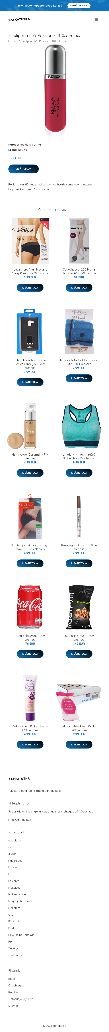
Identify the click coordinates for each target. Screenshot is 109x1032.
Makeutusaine (17, 894)
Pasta (12, 928)
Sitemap (13, 1005)
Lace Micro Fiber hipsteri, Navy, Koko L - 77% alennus (30, 271)
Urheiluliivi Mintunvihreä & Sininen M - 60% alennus (79, 456)
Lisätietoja (23, 169)
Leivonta (13, 881)
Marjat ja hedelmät (20, 901)
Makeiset (30, 144)
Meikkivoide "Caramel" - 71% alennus (30, 456)
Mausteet (14, 908)
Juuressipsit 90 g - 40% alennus (78, 637)
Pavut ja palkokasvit (21, 935)
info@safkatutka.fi (20, 819)
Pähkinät (13, 921)
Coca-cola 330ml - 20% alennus (30, 637)
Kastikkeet (15, 860)
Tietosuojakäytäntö (20, 999)
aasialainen (15, 840)
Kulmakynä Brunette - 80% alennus (79, 547)
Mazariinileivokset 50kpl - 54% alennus (79, 728)
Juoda (12, 854)
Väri (39, 144)
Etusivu (12, 41)
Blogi (11, 978)
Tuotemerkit (15, 955)
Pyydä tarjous (79, 5)
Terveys (13, 948)
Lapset (12, 867)
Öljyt (11, 914)
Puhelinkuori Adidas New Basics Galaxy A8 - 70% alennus (30, 364)
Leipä (11, 874)
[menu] (96, 19)
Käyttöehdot (16, 992)
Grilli (11, 847)
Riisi (10, 941)
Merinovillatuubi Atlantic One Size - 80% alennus (79, 362)
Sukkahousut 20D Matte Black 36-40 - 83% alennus (79, 271)
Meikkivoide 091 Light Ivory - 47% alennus (30, 728)
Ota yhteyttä (16, 985)
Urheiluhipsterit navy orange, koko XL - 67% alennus (30, 547)
